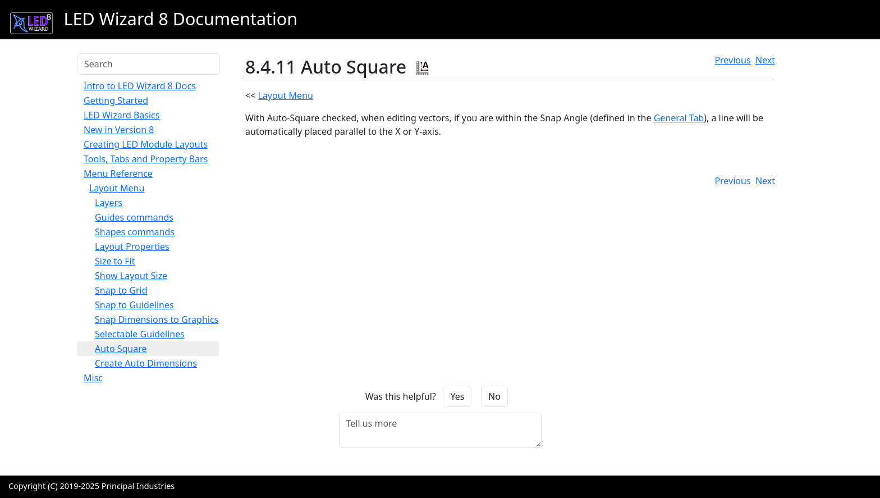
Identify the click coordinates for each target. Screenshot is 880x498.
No (494, 396)
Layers (108, 203)
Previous (732, 60)
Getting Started (116, 100)
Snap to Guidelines (134, 305)
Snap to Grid (121, 290)
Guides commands (134, 217)
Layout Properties (132, 246)
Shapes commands (135, 232)
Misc (93, 378)
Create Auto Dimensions (146, 363)
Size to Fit (115, 261)
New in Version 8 (119, 130)
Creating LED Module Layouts (146, 144)
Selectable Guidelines (140, 334)
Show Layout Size (131, 275)
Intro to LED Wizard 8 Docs (140, 86)
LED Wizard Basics (121, 115)
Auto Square (121, 348)
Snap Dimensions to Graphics (156, 319)
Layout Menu (116, 188)
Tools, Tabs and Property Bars (146, 159)
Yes (457, 396)
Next (765, 60)
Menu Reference (118, 173)
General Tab (679, 118)
